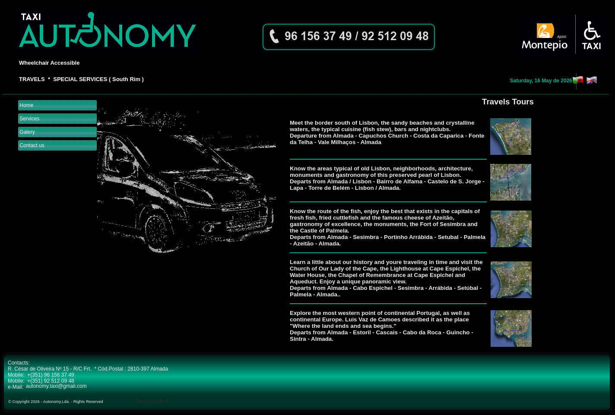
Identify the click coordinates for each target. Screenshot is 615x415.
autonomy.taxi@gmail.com (56, 386)
